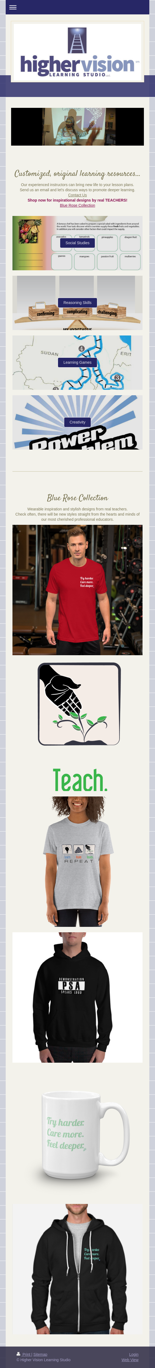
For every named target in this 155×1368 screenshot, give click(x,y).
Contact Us (77, 195)
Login (133, 1354)
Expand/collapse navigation (77, 7)
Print (24, 1354)
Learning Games (77, 362)
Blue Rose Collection (77, 205)
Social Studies (78, 243)
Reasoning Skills (77, 302)
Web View (129, 1360)
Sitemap (40, 1354)
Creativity (77, 422)
